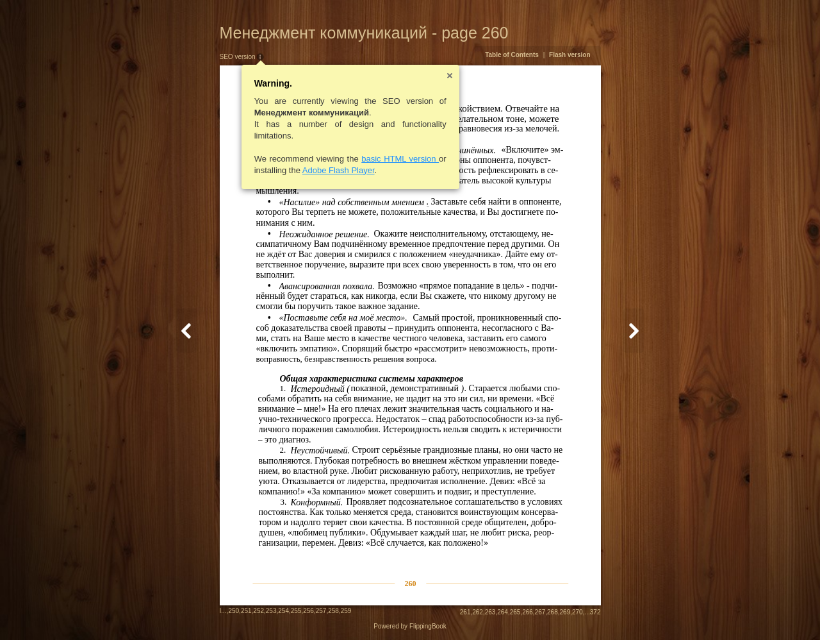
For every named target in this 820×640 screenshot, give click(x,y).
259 (346, 610)
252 (258, 610)
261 (465, 612)
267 (540, 612)
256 (308, 610)
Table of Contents (512, 54)
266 (527, 612)
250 (233, 610)
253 (271, 610)
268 (552, 612)
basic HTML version (400, 159)
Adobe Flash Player (338, 170)
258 (333, 610)
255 (296, 610)
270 (577, 612)
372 (595, 612)
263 (490, 612)
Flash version (569, 54)
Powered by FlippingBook (409, 626)
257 (321, 610)
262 (477, 612)
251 (246, 610)
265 (515, 612)
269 (565, 612)
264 (502, 612)
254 (283, 610)
